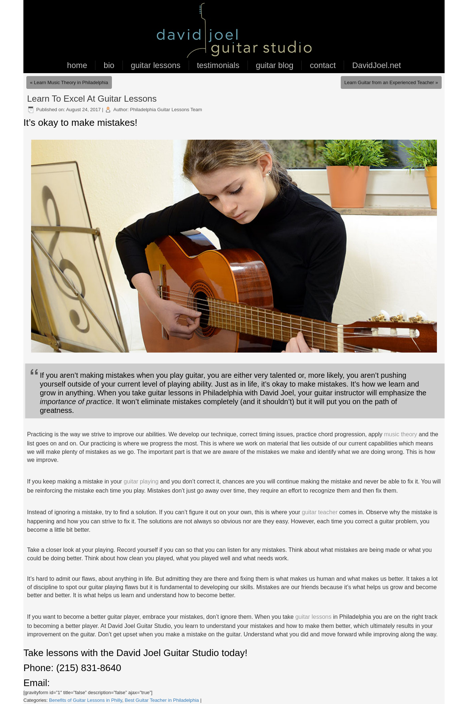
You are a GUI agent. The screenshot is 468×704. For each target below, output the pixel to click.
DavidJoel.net (376, 65)
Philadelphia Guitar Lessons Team (166, 109)
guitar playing (141, 481)
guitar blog (275, 65)
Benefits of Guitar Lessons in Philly (85, 700)
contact (323, 65)
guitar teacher (320, 512)
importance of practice (76, 402)
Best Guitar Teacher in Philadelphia (162, 700)
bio (108, 65)
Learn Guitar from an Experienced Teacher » (391, 82)
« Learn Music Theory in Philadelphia (69, 82)
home (77, 65)
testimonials (218, 65)
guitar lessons (156, 65)
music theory (400, 434)
